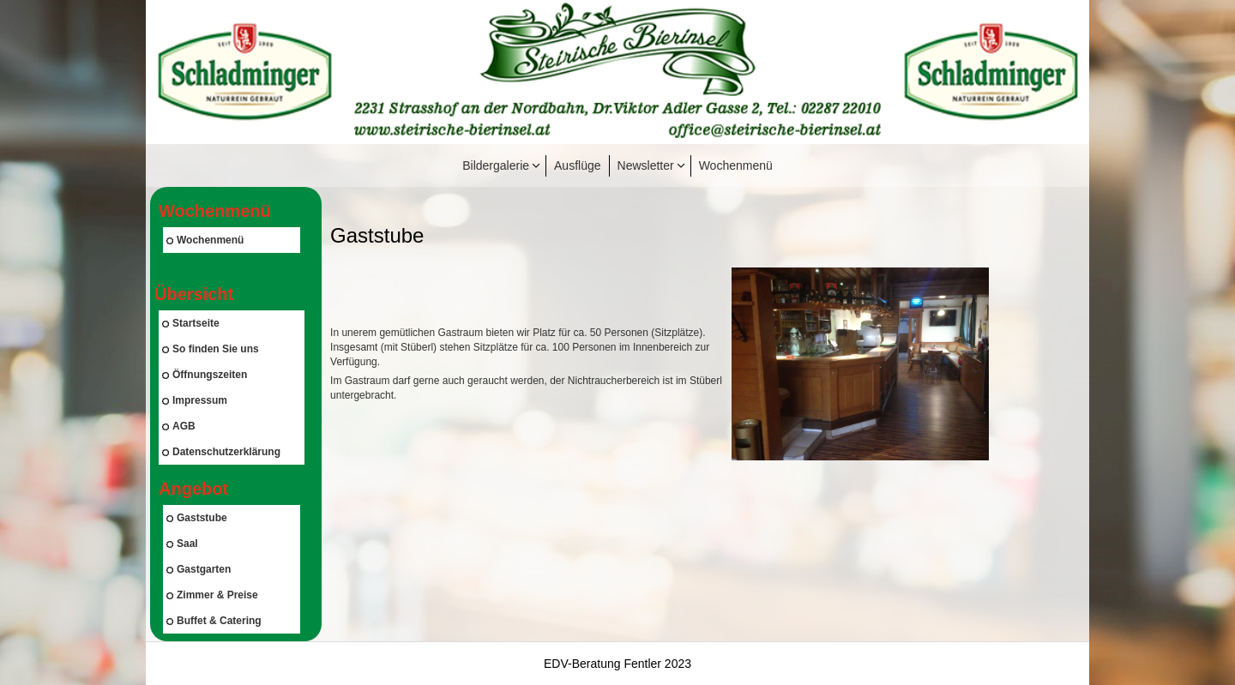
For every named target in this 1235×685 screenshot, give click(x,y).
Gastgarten (198, 569)
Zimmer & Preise (212, 595)
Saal (182, 544)
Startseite (191, 323)
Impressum (194, 400)
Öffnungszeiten (204, 375)
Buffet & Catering (214, 621)
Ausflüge (577, 165)
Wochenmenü (736, 165)
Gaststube (196, 518)
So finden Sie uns (210, 349)
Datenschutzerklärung (221, 452)
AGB (179, 426)
